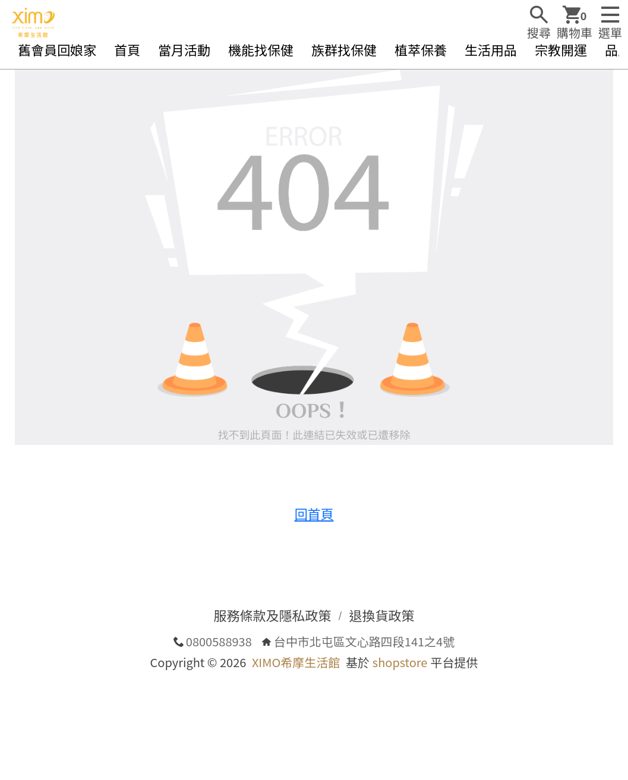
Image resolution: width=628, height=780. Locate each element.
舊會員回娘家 (57, 49)
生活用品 (491, 49)
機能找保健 (261, 49)
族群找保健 (344, 49)
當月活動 (184, 49)
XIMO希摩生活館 (296, 662)
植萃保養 (421, 49)
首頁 (127, 49)
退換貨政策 (382, 614)
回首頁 (313, 513)
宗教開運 (561, 49)
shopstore (400, 662)
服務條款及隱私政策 (272, 614)
